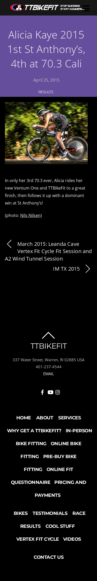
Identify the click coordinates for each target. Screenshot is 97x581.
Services (69, 418)
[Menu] (85, 8)
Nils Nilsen (30, 215)
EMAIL (48, 373)
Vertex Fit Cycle (37, 539)
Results (45, 92)
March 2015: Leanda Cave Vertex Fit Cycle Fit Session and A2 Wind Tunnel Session (48, 251)
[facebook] (42, 391)
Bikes (21, 513)
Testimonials (50, 513)
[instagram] (58, 391)
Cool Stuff (60, 526)
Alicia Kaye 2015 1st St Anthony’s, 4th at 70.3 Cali (46, 48)
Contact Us (48, 557)
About (44, 418)
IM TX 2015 (72, 269)
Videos (72, 539)
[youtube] (50, 391)
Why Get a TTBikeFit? (34, 431)
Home (23, 418)
